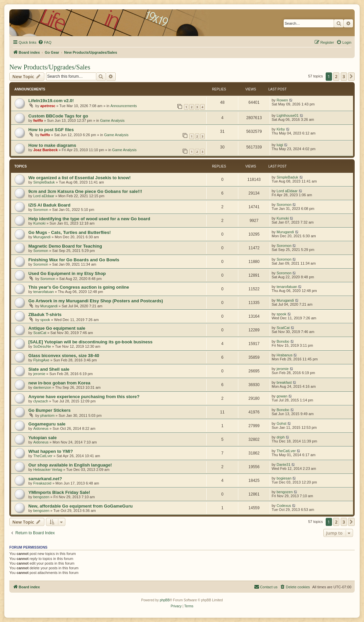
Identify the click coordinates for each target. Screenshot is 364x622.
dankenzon (42, 387)
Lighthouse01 (288, 115)
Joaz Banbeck (45, 150)
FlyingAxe (41, 360)
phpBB (165, 600)
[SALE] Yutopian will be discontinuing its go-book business (90, 341)
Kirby (281, 129)
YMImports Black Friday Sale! (59, 492)
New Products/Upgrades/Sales (49, 67)
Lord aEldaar (43, 196)
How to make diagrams (52, 145)
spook (45, 320)
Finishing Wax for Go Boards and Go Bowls (73, 259)
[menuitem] (44, 42)
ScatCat (39, 333)
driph (281, 437)
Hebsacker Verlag (47, 470)
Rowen (282, 100)
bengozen (41, 497)
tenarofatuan (43, 292)
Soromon (40, 210)
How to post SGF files (51, 129)
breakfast (284, 382)
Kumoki (39, 223)
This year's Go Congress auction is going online (78, 287)
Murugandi (42, 237)
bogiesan (284, 478)
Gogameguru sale (46, 423)
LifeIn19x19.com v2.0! (51, 100)
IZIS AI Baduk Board (49, 205)
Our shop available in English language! (70, 465)
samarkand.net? (45, 478)
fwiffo (38, 120)
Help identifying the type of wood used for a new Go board (89, 218)
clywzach (40, 401)
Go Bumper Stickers (49, 410)
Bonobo (283, 341)
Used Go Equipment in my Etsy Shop (67, 273)
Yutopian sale (42, 437)
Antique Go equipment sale (56, 328)
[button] (351, 76)
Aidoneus (41, 428)
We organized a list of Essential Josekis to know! (79, 177)
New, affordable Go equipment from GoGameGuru (80, 506)
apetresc (47, 106)
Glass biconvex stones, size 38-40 (63, 355)
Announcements (123, 106)
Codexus (284, 506)
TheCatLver (42, 456)
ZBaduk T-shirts (45, 314)
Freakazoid (42, 483)
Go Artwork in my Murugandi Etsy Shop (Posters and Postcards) (95, 300)
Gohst (281, 423)
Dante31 (284, 464)
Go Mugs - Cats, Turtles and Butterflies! (69, 232)
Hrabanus (285, 355)
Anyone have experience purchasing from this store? (83, 396)
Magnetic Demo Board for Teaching (65, 246)
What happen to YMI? (50, 451)
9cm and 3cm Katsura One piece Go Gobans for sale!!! (85, 191)
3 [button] (344, 76)
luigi (280, 145)
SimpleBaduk (44, 182)
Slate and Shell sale (48, 369)
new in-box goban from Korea (59, 382)
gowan (282, 396)
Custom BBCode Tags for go (58, 115)
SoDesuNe (42, 346)
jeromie (39, 374)
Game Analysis (112, 120)
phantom (47, 415)
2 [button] (336, 76)
